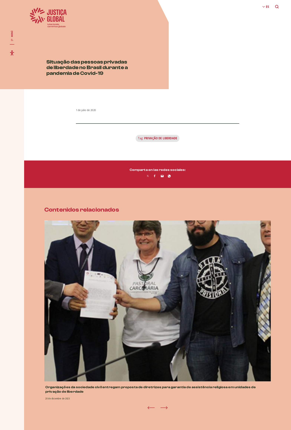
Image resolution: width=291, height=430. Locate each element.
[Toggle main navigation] (12, 36)
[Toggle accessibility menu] (12, 52)
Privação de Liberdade (160, 138)
